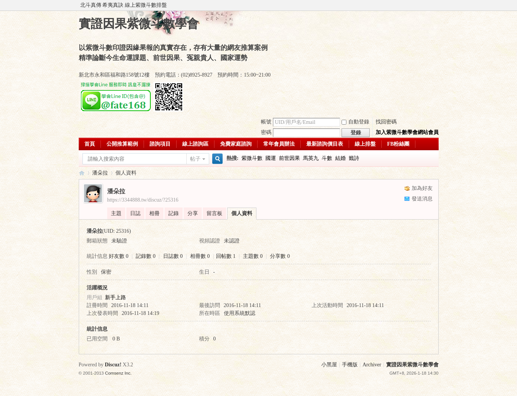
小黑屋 (329, 364)
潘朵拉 (100, 173)
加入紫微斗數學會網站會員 (407, 132)
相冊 (154, 213)
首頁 (89, 144)
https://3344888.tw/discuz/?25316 (142, 200)
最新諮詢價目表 (324, 144)
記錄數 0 (146, 256)
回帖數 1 (226, 256)
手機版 (350, 364)
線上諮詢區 (195, 144)
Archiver (372, 364)
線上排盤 (365, 144)
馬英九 (311, 158)
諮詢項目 (160, 144)
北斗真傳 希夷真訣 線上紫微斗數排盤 (123, 5)
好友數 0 (119, 256)
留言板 (214, 213)
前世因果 (289, 158)
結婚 (340, 158)
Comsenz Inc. (118, 372)
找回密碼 (386, 122)
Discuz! (113, 364)
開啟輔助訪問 (437, 5)
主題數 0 (253, 256)
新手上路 (115, 297)
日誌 (135, 213)
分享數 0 (280, 256)
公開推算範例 (122, 144)
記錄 (173, 213)
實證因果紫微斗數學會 (82, 172)
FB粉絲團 (398, 144)
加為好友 (422, 188)
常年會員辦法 (279, 144)
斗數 (327, 158)
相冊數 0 (200, 256)
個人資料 (241, 213)
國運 (270, 158)
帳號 (266, 122)
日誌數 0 (173, 256)
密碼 (266, 132)
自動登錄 (355, 122)
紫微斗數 (251, 158)
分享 (192, 213)
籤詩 (354, 158)
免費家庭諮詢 (236, 144)
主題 (116, 213)
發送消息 (422, 199)
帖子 (195, 159)
